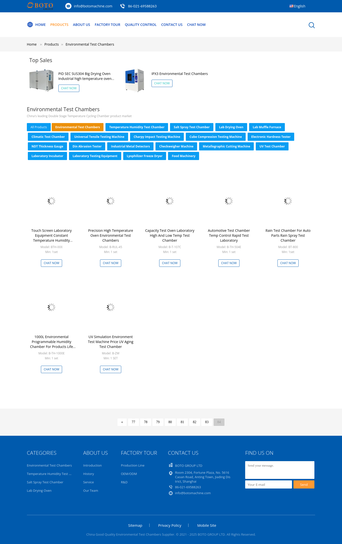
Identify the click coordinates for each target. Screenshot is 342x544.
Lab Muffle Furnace (267, 127)
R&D (124, 482)
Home (36, 24)
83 (206, 422)
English (299, 6)
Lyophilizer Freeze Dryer (145, 156)
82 (194, 422)
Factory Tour (107, 24)
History (88, 473)
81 (182, 422)
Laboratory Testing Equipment (95, 156)
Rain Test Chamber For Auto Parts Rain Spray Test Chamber (288, 235)
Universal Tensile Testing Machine (99, 137)
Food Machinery (183, 156)
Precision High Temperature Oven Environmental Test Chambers (110, 235)
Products (59, 24)
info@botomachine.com (93, 6)
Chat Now (196, 24)
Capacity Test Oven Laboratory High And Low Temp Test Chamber (169, 235)
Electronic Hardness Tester (271, 137)
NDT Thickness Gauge (47, 146)
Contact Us (172, 24)
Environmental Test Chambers (90, 44)
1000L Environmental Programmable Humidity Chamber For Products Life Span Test (51, 344)
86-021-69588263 (142, 6)
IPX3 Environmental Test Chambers (180, 73)
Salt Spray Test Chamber (192, 127)
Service (88, 482)
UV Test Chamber (272, 146)
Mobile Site (206, 525)
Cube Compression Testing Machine (215, 137)
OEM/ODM (129, 473)
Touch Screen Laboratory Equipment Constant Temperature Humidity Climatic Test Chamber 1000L (51, 238)
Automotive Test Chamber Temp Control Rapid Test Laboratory (229, 235)
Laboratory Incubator (47, 156)
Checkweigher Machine (176, 146)
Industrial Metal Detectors (130, 146)
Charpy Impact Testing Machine (157, 137)
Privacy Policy (169, 525)
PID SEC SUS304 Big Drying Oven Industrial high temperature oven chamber (85, 78)
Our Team (90, 490)
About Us (81, 24)
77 (133, 422)
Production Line (133, 465)
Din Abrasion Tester (87, 146)
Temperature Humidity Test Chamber (136, 127)
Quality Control (141, 24)
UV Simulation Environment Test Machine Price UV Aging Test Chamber (110, 341)
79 (158, 422)
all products (39, 127)
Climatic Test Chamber (48, 137)
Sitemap (135, 525)
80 (170, 422)
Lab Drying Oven (231, 127)
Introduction (92, 465)
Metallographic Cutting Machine (226, 146)
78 (145, 422)
